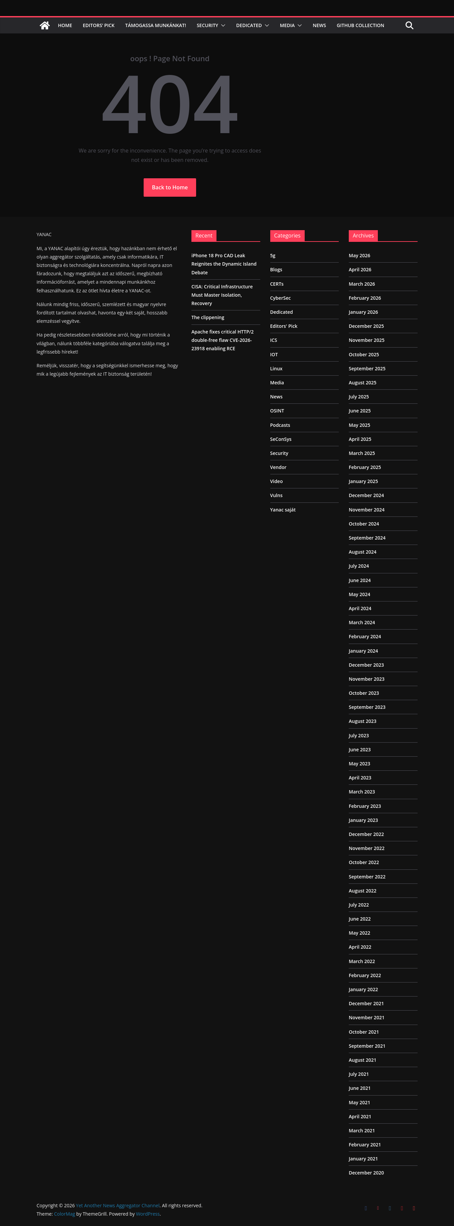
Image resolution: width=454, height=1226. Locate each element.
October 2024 (364, 524)
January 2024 (363, 651)
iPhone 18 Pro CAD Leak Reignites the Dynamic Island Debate (224, 263)
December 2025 (366, 326)
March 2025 (362, 453)
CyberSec (280, 298)
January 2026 (363, 312)
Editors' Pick (284, 326)
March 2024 (362, 622)
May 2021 (359, 1102)
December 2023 (366, 665)
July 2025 (359, 396)
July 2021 (359, 1074)
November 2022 (367, 848)
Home (65, 25)
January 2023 (363, 820)
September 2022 (367, 876)
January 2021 (363, 1158)
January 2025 (363, 481)
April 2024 (360, 608)
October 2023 (364, 693)
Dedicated (249, 25)
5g (273, 255)
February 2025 (365, 467)
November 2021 (367, 1017)
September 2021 (367, 1046)
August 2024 (362, 552)
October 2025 (364, 354)
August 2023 (362, 721)
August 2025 (362, 382)
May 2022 (359, 933)
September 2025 (367, 368)
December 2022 (366, 834)
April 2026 (360, 269)
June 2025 (360, 410)
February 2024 (365, 636)
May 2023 (359, 763)
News (319, 25)
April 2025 (360, 439)
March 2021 (362, 1130)
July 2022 (359, 905)
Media (287, 25)
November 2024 (367, 509)
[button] (221, 25)
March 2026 (362, 284)
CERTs (277, 284)
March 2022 (362, 961)
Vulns (276, 495)
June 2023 (360, 749)
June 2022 (360, 919)
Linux (276, 368)
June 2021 (360, 1088)
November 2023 (367, 679)
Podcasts (280, 425)
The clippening (207, 317)
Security (207, 25)
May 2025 (359, 425)
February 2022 (365, 975)
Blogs (276, 269)
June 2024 (360, 580)
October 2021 (364, 1032)
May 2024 (359, 594)
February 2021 (365, 1144)
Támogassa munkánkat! (155, 25)
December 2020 (366, 1172)
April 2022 (360, 947)
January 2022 (363, 989)
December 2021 (366, 1003)
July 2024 (359, 566)
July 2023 (359, 735)
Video (276, 481)
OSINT (277, 410)
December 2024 (366, 495)
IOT (274, 354)
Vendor (278, 467)
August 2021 (362, 1060)
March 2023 (362, 791)
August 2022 (362, 890)
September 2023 (367, 707)
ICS (273, 340)
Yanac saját (283, 509)
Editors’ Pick (99, 25)
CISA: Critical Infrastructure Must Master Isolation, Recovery (222, 294)
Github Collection (360, 25)
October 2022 (364, 862)
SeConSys (281, 439)
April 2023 (360, 777)
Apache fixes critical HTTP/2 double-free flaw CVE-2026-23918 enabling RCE (222, 340)
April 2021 (360, 1116)
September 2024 (367, 538)
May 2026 (359, 255)
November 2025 (367, 340)
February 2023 (365, 806)
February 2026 (365, 298)
